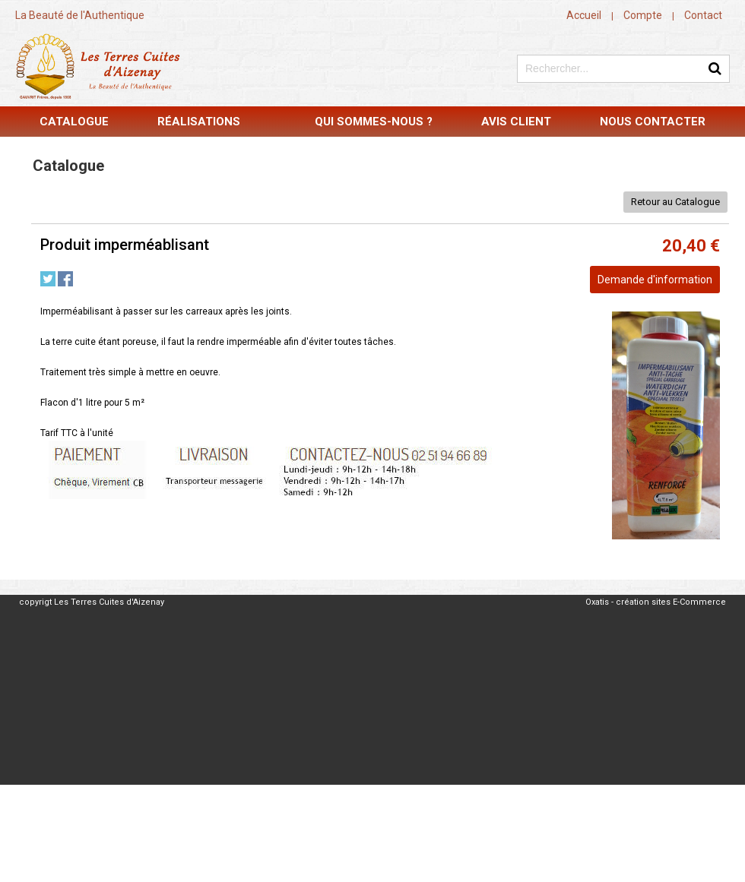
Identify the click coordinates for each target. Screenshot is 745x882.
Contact (703, 15)
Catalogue (74, 121)
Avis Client (516, 121)
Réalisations (198, 121)
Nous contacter (652, 121)
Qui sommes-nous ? (374, 121)
